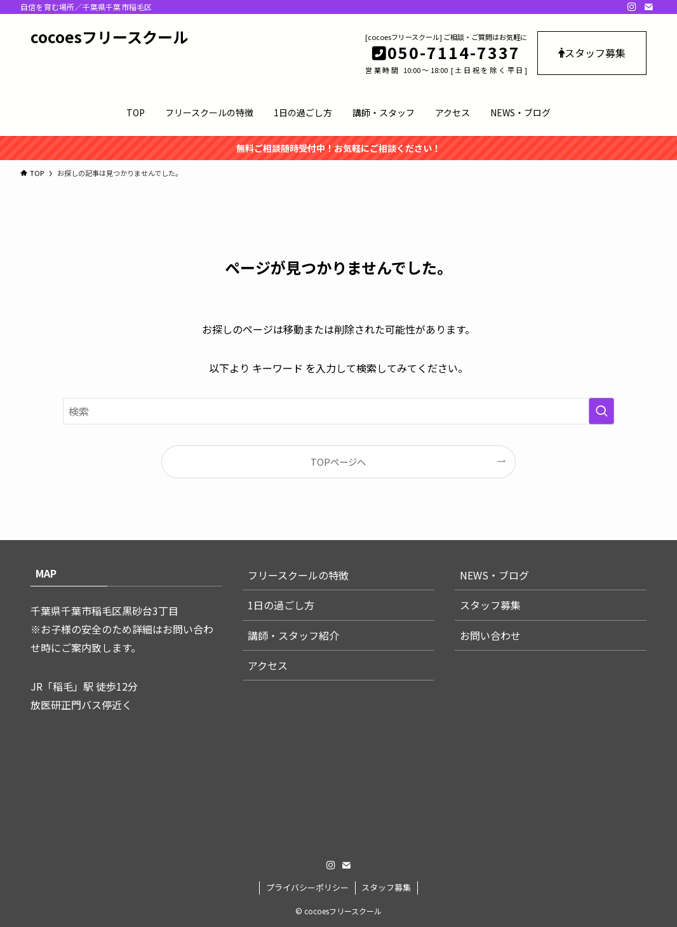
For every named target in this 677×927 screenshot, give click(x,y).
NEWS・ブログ (494, 575)
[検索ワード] (338, 411)
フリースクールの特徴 (298, 575)
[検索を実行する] (601, 411)
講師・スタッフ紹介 (293, 635)
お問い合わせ (490, 635)
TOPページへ (338, 461)
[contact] (648, 7)
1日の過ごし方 (281, 604)
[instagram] (632, 7)
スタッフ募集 (592, 52)
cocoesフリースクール (109, 36)
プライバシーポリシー (307, 887)
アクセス (268, 665)
